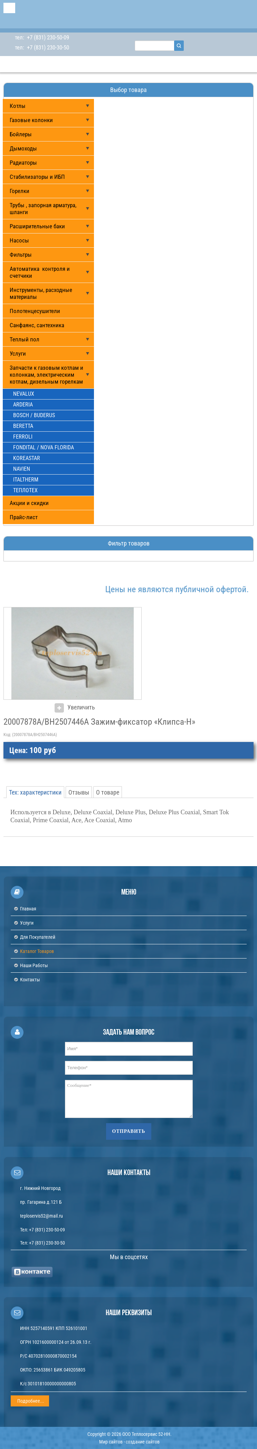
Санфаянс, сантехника (37, 325)
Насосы (19, 240)
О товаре (107, 792)
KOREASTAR (26, 458)
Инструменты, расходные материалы (41, 293)
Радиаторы (23, 162)
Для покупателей (37, 937)
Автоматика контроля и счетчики (40, 272)
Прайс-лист (24, 517)
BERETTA (23, 426)
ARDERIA (23, 404)
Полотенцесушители (35, 311)
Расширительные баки (37, 226)
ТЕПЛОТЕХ (25, 490)
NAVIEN (21, 469)
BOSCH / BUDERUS (34, 415)
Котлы (18, 105)
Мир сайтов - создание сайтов (129, 1442)
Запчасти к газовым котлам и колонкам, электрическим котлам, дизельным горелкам (46, 374)
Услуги (18, 353)
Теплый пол (24, 339)
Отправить (128, 1131)
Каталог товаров (37, 951)
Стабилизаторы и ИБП (37, 176)
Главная (28, 908)
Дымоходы (23, 148)
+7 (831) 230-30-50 (47, 47)
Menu (9, 8)
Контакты (30, 979)
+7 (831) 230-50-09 (47, 37)
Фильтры (21, 254)
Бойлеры (21, 134)
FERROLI (22, 436)
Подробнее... (30, 1401)
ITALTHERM (25, 479)
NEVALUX (23, 394)
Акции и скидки (29, 502)
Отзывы (78, 792)
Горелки (19, 190)
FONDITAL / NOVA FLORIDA (43, 447)
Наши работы (34, 965)
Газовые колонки (31, 120)
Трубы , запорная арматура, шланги (43, 208)
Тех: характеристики (35, 792)
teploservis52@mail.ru (41, 1216)
